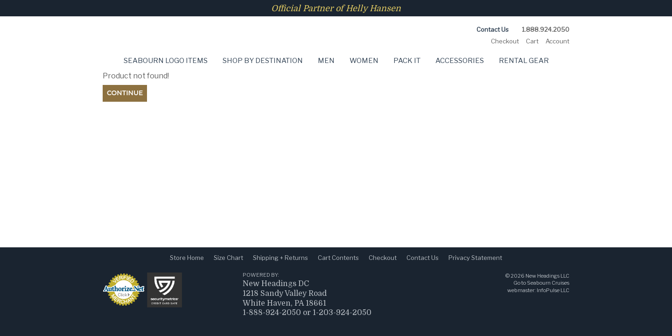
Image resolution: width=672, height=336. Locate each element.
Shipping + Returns (280, 257)
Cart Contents (338, 257)
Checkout (505, 41)
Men (326, 60)
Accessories (459, 60)
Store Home (187, 257)
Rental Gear (524, 60)
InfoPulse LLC (553, 290)
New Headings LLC (547, 276)
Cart (532, 41)
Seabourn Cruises (548, 283)
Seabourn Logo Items (166, 60)
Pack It (406, 60)
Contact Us (492, 29)
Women (364, 60)
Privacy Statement (475, 257)
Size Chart (228, 257)
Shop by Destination (263, 60)
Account (557, 41)
